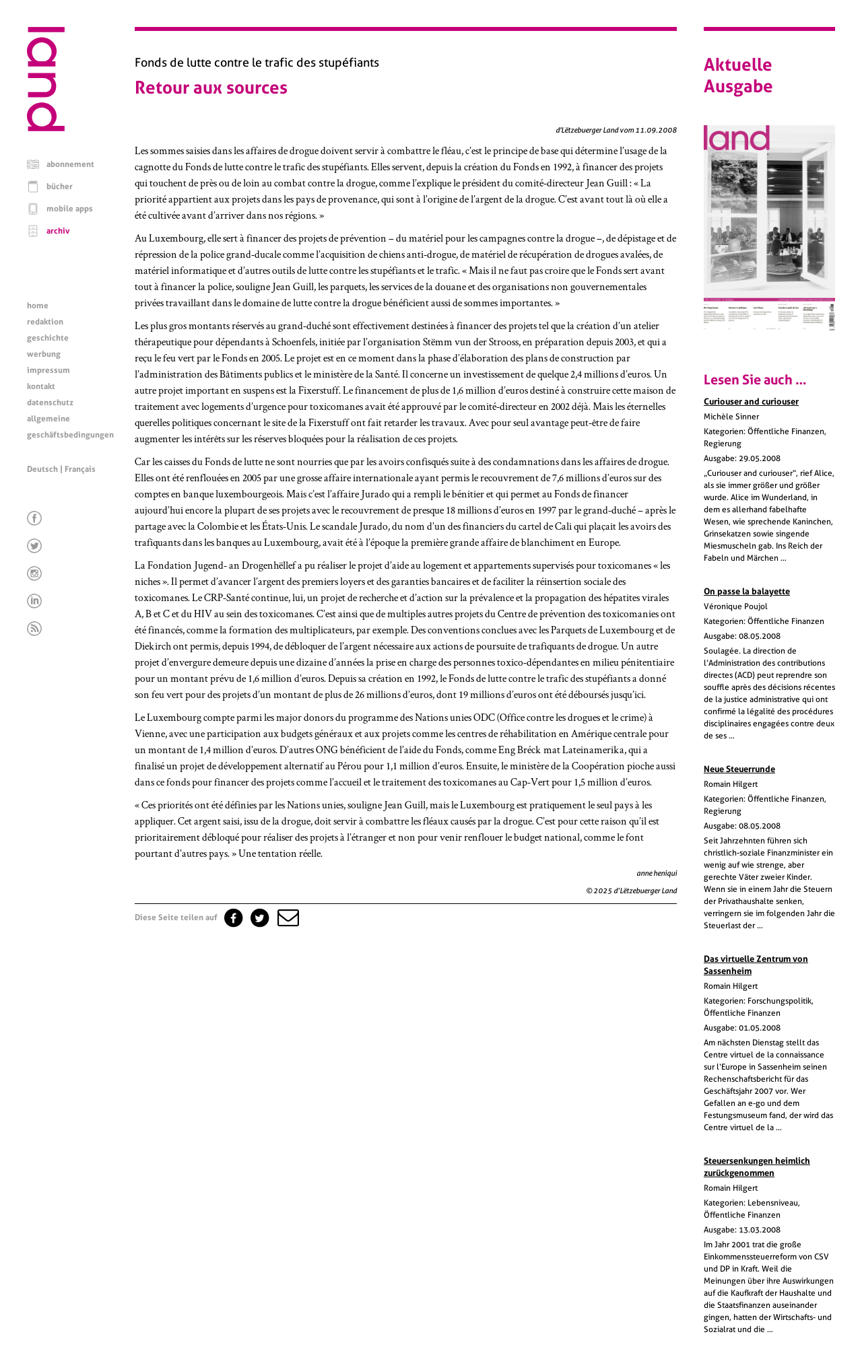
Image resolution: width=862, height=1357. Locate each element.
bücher (59, 186)
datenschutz (50, 402)
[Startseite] (46, 128)
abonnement (70, 164)
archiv (58, 231)
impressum (48, 370)
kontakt (41, 386)
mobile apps (69, 208)
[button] (287, 917)
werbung (44, 354)
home (37, 305)
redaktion (45, 321)
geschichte (48, 338)
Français (80, 469)
